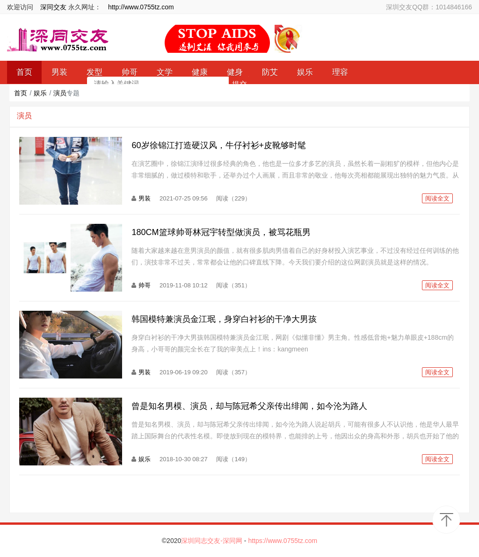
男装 (144, 198)
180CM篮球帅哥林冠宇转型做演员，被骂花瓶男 (220, 232)
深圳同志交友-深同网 (212, 540)
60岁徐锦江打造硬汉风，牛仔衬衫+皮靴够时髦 (218, 145)
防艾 (270, 72)
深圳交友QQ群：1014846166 (429, 7)
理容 (340, 72)
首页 (20, 93)
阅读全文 (437, 198)
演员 (59, 93)
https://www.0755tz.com (282, 540)
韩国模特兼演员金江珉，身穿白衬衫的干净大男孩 (224, 319)
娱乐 (305, 72)
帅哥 (144, 285)
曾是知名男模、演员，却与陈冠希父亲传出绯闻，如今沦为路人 (249, 406)
